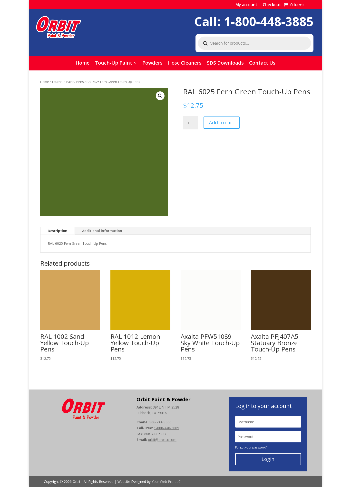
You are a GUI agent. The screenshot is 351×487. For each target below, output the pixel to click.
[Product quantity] (190, 123)
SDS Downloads (225, 63)
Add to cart (221, 122)
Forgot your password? (251, 447)
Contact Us (262, 63)
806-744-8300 (160, 422)
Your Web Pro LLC (166, 481)
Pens (80, 81)
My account (246, 5)
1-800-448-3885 (268, 21)
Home (82, 63)
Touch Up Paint (63, 81)
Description (57, 230)
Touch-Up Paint (113, 63)
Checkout (272, 5)
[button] (160, 95)
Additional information (102, 230)
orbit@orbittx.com (162, 439)
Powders (152, 63)
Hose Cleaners (185, 63)
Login (268, 459)
